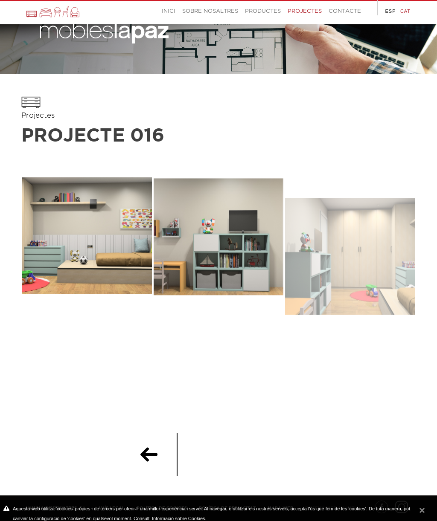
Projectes (38, 115)
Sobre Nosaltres (210, 11)
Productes (263, 11)
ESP (390, 11)
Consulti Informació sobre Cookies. (170, 518)
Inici (168, 11)
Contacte (345, 11)
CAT (405, 11)
